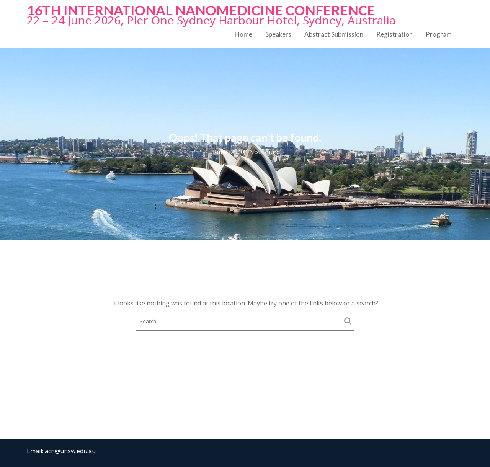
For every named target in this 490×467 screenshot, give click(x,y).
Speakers (278, 34)
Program (439, 34)
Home (243, 34)
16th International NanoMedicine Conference (201, 10)
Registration (394, 34)
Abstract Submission (333, 34)
